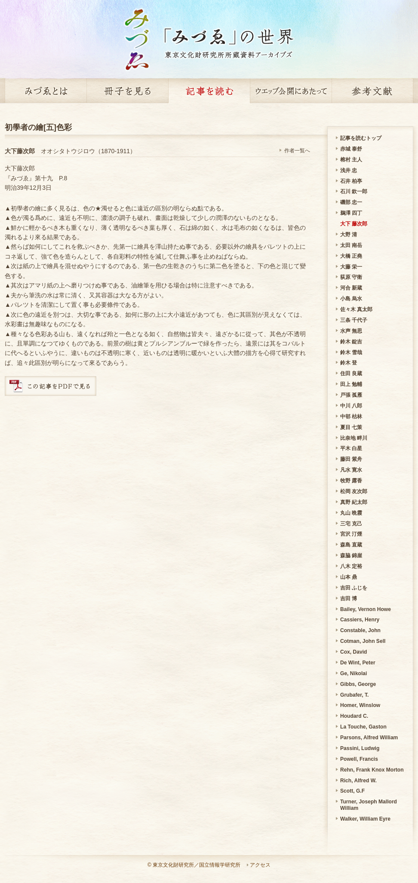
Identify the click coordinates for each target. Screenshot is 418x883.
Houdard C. (354, 716)
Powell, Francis (359, 759)
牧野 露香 (351, 481)
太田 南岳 (351, 245)
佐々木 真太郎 (356, 309)
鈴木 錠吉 (351, 342)
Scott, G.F (352, 791)
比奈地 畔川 (353, 438)
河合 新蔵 (351, 288)
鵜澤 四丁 (351, 213)
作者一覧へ (297, 151)
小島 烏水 (351, 299)
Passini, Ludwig (359, 748)
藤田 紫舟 (351, 459)
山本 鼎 (348, 577)
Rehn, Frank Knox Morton (372, 770)
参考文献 (372, 91)
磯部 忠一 (351, 202)
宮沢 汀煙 (351, 534)
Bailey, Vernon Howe (365, 609)
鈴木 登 (348, 363)
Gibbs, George (358, 684)
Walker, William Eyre (365, 819)
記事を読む (209, 91)
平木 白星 (351, 448)
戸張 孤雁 (351, 395)
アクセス (260, 865)
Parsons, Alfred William (369, 738)
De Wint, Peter (357, 663)
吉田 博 (348, 599)
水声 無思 (351, 331)
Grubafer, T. (354, 695)
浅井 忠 (348, 170)
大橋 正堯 (351, 256)
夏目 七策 (351, 427)
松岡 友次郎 (353, 491)
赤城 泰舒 (351, 149)
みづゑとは (45, 91)
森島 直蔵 (351, 545)
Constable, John (360, 630)
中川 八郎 (351, 406)
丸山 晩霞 (351, 513)
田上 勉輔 (351, 384)
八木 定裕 (351, 566)
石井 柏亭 (351, 181)
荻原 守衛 (351, 277)
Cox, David (353, 652)
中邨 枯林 (351, 417)
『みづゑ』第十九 (29, 178)
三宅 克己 (351, 524)
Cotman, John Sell (362, 641)
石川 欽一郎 (353, 191)
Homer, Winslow (360, 705)
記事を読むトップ (360, 138)
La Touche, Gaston (363, 727)
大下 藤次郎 (353, 224)
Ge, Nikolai (353, 673)
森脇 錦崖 (351, 556)
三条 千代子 (353, 320)
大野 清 (348, 235)
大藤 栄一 (351, 267)
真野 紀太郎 (353, 502)
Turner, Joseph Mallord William (368, 805)
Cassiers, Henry (359, 620)
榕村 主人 (351, 160)
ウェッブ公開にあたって (291, 91)
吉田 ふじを (353, 588)
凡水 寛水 (351, 470)
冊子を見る (127, 91)
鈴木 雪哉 (351, 352)
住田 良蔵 (351, 373)
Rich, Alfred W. (358, 781)
